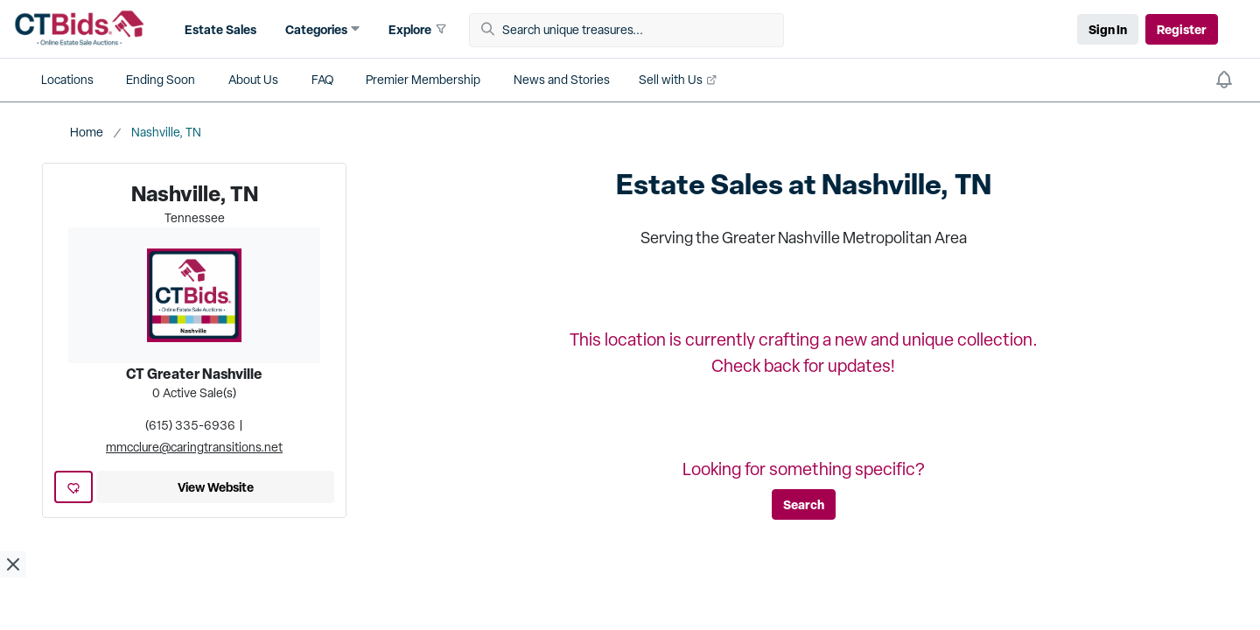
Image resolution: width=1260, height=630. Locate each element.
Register (1182, 29)
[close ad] (13, 564)
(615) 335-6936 (190, 425)
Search (803, 504)
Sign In (1107, 29)
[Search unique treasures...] (633, 30)
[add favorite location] (73, 487)
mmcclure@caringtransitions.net (194, 447)
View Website (216, 487)
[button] (218, 29)
